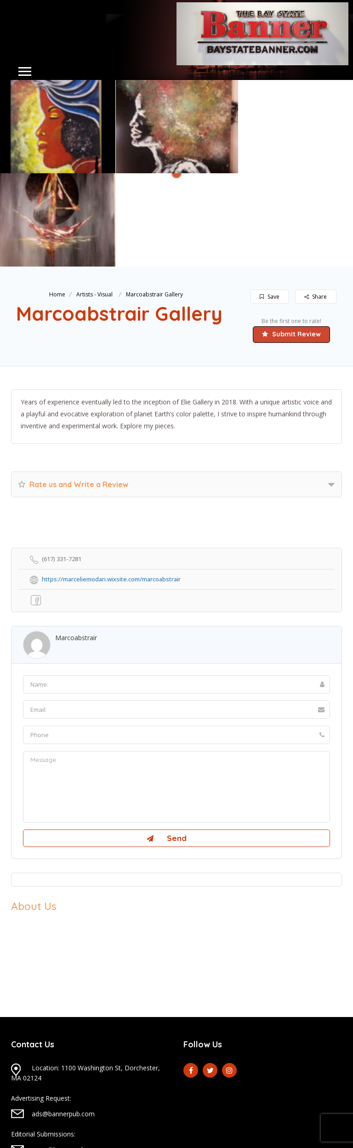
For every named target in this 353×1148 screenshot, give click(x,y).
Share (315, 203)
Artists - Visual (94, 201)
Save (269, 203)
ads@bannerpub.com (63, 1020)
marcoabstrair (76, 544)
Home (57, 201)
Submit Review (291, 241)
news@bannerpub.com (66, 1056)
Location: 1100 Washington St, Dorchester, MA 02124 (85, 979)
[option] (176, 126)
